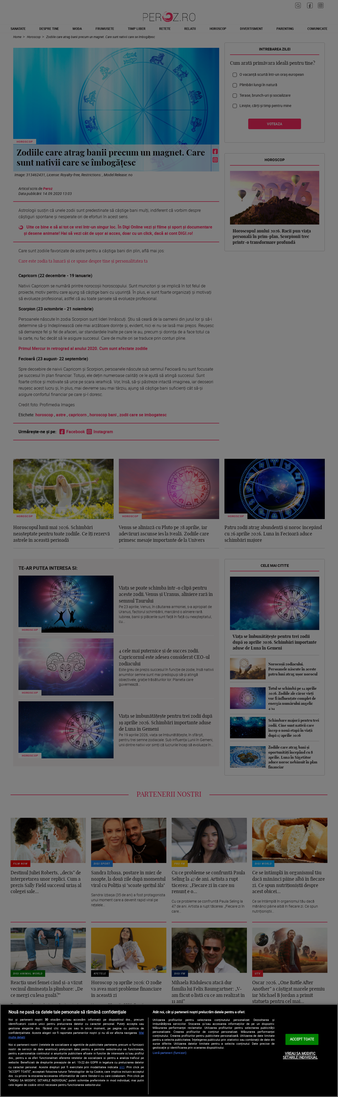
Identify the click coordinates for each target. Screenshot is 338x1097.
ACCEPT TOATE (302, 1039)
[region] (169, 1050)
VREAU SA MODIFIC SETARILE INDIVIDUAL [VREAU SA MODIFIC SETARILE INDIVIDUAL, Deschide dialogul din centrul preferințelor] (300, 1055)
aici (121, 1067)
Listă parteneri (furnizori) (169, 1053)
